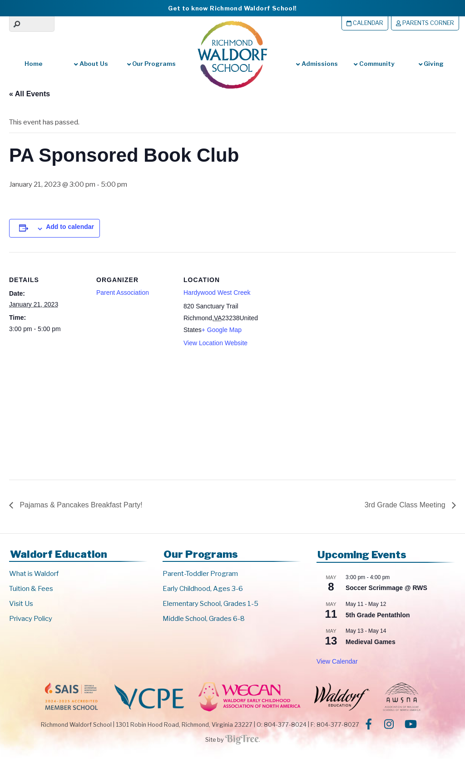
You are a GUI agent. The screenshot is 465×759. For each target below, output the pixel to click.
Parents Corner (425, 23)
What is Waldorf (34, 574)
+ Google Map (222, 329)
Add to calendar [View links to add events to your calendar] (70, 226)
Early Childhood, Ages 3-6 (203, 589)
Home (34, 63)
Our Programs (151, 63)
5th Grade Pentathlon (378, 615)
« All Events (29, 94)
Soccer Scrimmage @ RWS (386, 587)
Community (374, 63)
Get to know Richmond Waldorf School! (232, 8)
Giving (431, 63)
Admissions (316, 63)
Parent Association (122, 292)
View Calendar (337, 661)
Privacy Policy (30, 619)
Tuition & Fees (31, 589)
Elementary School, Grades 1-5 (210, 604)
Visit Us (21, 604)
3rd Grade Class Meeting (406, 505)
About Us (91, 63)
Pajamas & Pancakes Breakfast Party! (80, 505)
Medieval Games (371, 641)
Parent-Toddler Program (200, 574)
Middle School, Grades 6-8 (204, 619)
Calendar (364, 23)
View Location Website (215, 343)
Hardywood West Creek (217, 292)
